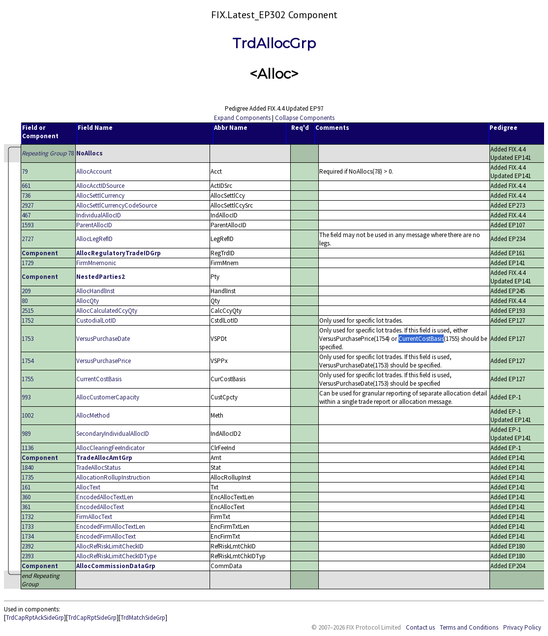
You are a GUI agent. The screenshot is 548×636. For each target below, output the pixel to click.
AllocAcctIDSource (100, 186)
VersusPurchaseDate (103, 338)
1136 (27, 448)
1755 (27, 379)
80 (25, 301)
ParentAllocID (94, 225)
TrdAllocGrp (274, 43)
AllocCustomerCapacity (107, 397)
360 (26, 497)
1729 (27, 263)
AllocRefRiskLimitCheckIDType (116, 556)
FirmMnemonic (96, 263)
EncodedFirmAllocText (106, 536)
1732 (27, 517)
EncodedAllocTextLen (104, 497)
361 (26, 507)
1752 (27, 320)
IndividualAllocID (98, 215)
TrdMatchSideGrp (143, 617)
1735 (27, 477)
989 (26, 433)
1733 (27, 526)
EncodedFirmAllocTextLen (110, 526)
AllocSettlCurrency (100, 195)
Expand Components (242, 118)
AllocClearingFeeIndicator (110, 448)
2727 (27, 239)
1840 (27, 467)
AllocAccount (94, 171)
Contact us (420, 627)
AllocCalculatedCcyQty (106, 310)
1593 (27, 225)
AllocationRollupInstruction (113, 477)
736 (26, 195)
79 (25, 171)
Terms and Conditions (469, 627)
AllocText (88, 487)
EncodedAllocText (100, 507)
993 (26, 397)
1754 (27, 361)
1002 (27, 415)
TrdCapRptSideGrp (92, 617)
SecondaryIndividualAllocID (112, 433)
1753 (27, 338)
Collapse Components (305, 118)
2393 (27, 556)
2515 (27, 310)
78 (48, 153)
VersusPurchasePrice (103, 361)
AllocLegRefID (94, 239)
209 (26, 291)
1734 (27, 536)
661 (26, 186)
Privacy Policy (522, 627)
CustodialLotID (96, 320)
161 (26, 487)
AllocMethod (93, 415)
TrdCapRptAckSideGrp (35, 617)
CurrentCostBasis (99, 379)
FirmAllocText (94, 517)
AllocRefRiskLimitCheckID (110, 546)
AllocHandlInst (95, 291)
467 (26, 215)
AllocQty (87, 301)
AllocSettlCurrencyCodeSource (116, 205)
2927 (27, 205)
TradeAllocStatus (98, 467)
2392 (27, 546)
